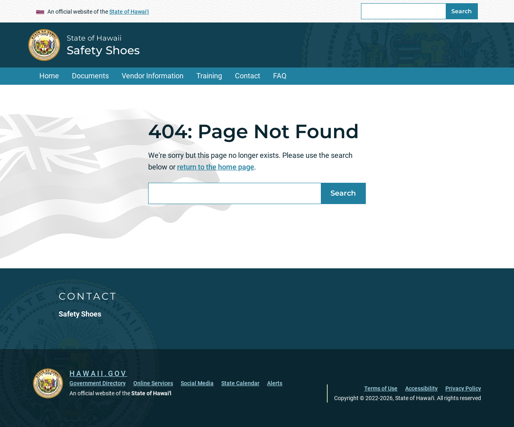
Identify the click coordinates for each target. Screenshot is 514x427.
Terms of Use (381, 388)
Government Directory (97, 383)
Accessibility (421, 388)
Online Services (153, 383)
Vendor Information (153, 76)
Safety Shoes (103, 50)
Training (209, 76)
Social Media (197, 383)
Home (49, 76)
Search (461, 11)
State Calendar (240, 383)
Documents (90, 76)
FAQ (279, 76)
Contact (247, 76)
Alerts (274, 383)
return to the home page (215, 167)
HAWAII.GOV (98, 373)
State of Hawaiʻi (129, 11)
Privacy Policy (463, 388)
